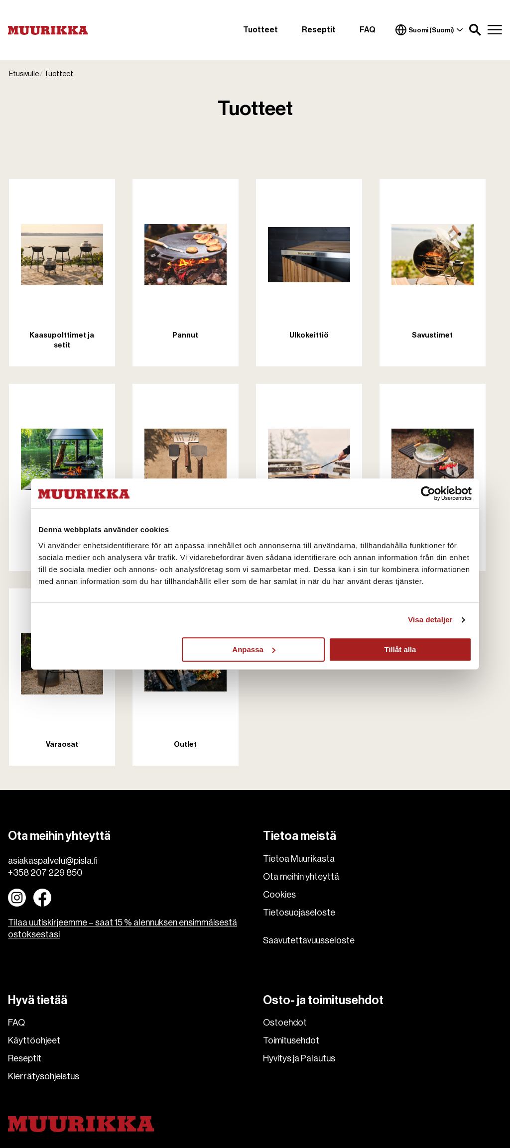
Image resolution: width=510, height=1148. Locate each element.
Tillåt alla (400, 649)
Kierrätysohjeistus (43, 1076)
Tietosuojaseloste (299, 912)
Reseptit (319, 30)
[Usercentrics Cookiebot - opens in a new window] (428, 493)
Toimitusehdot (291, 1040)
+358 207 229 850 (45, 872)
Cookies (279, 894)
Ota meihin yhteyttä (301, 876)
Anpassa (253, 649)
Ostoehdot (285, 1022)
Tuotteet (260, 30)
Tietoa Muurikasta (299, 858)
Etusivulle (24, 74)
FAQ (368, 30)
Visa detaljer (430, 619)
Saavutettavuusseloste (309, 940)
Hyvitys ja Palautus (299, 1058)
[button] (475, 30)
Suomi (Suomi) (429, 29)
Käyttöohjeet (34, 1040)
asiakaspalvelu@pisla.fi (53, 860)
